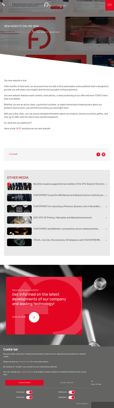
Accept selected (66, 383)
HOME (6, 32)
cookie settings (27, 372)
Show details (82, 403)
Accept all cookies (24, 383)
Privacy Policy (24, 362)
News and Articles (26, 32)
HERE (18, 128)
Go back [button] (13, 154)
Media (13, 32)
